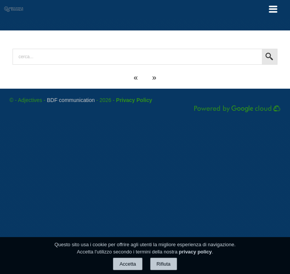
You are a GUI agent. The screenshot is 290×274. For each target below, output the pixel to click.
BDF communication (71, 100)
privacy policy (195, 252)
